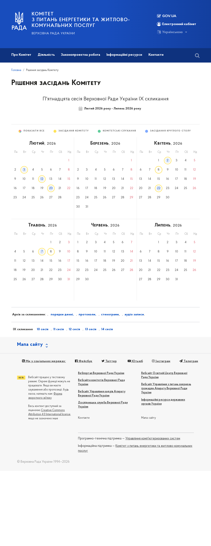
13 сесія (90, 329)
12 (42, 179)
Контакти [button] (155, 55)
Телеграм (188, 361)
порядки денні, (62, 314)
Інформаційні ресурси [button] (124, 55)
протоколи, (87, 314)
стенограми (110, 314)
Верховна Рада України (53, 33)
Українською (170, 32)
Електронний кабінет (176, 24)
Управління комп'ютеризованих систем (152, 438)
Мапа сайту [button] (30, 344)
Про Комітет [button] (21, 55)
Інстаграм (161, 361)
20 (51, 188)
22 (158, 188)
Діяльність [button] (46, 55)
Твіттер (109, 361)
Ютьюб (135, 361)
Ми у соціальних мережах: (44, 361)
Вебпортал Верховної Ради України (101, 373)
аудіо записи (134, 314)
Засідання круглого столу (170, 131)
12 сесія (74, 329)
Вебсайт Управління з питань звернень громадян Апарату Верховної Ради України (166, 388)
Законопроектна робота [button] (80, 55)
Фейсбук (83, 361)
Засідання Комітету (73, 131)
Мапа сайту (148, 417)
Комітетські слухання (119, 131)
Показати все (33, 131)
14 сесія (107, 329)
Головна (16, 70)
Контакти (84, 417)
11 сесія (58, 329)
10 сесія (42, 329)
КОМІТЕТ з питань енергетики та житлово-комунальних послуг (81, 20)
